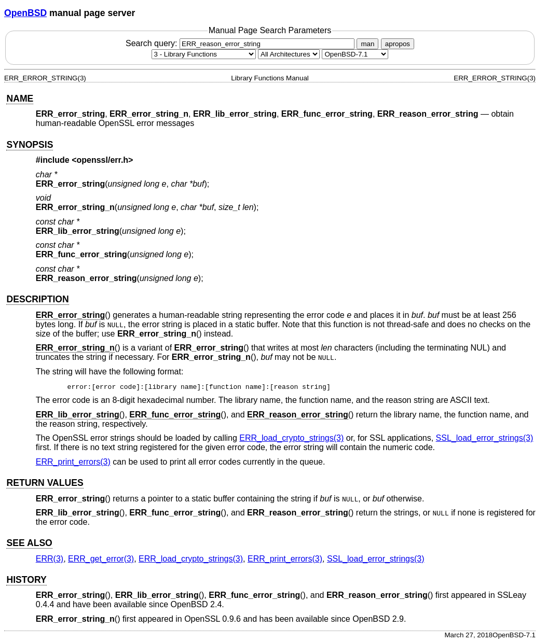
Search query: (241, 43)
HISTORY (26, 580)
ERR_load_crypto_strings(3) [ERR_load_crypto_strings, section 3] (291, 438)
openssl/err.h (103, 160)
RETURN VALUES (44, 483)
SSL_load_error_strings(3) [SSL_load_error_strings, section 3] (485, 438)
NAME (19, 98)
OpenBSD (25, 13)
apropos (397, 44)
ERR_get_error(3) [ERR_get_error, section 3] (101, 558)
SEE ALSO (29, 543)
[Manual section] (204, 54)
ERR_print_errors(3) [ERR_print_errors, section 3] (73, 461)
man (367, 44)
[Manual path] (355, 54)
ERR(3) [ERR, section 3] (49, 558)
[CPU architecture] (289, 54)
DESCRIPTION (37, 299)
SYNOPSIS (29, 144)
